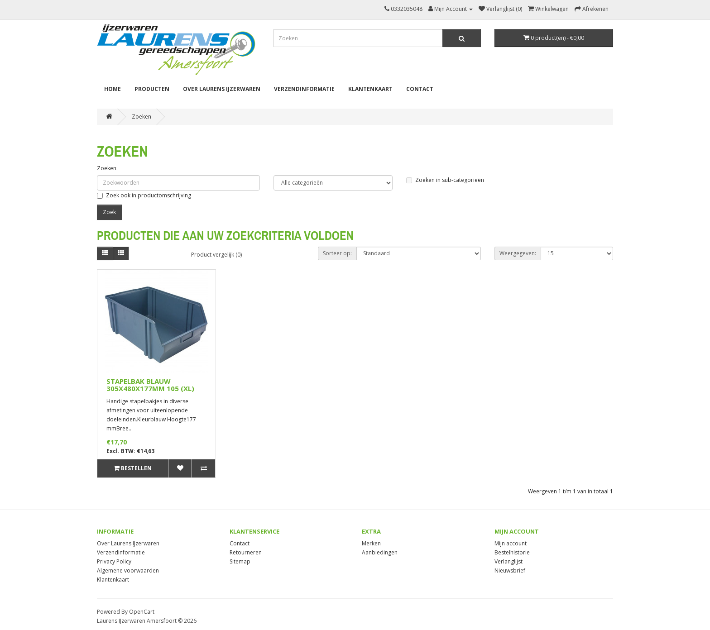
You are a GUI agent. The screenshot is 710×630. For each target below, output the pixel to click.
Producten (151, 89)
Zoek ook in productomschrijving (144, 195)
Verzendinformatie (304, 89)
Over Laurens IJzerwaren (221, 89)
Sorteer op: (337, 253)
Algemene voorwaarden (128, 570)
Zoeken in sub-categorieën (445, 180)
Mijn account (510, 543)
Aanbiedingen (380, 552)
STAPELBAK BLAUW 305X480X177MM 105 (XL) (150, 385)
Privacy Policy (114, 561)
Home (112, 89)
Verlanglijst (508, 561)
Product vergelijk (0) (216, 254)
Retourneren (246, 552)
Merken (371, 543)
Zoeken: (107, 168)
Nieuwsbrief (509, 570)
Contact (419, 89)
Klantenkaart (370, 89)
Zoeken (141, 116)
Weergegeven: (517, 253)
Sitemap (240, 561)
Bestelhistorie (512, 552)
